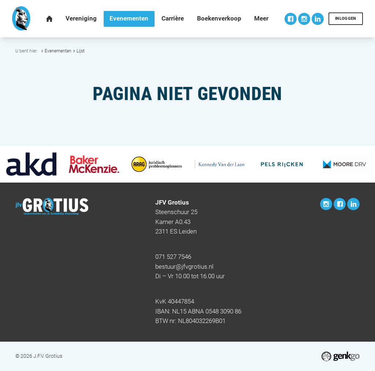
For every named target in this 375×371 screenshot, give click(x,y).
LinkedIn (318, 19)
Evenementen (58, 51)
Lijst (81, 51)
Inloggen (345, 18)
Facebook (291, 19)
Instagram (304, 19)
